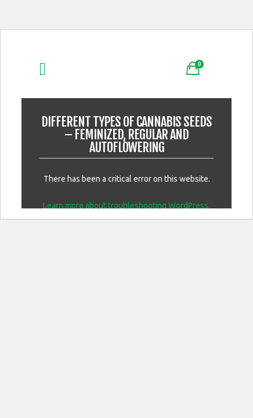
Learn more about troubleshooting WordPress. (126, 205)
